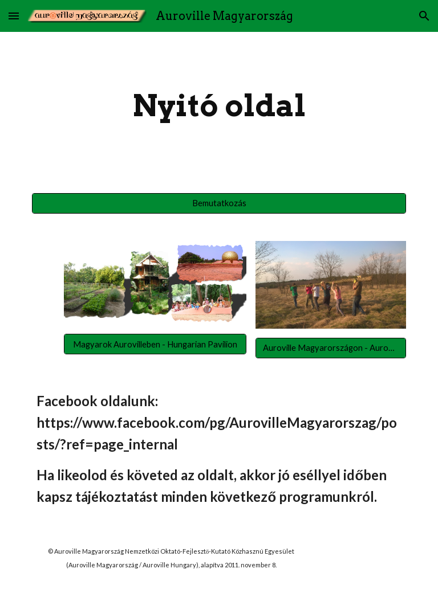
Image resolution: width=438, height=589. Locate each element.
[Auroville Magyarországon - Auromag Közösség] (330, 347)
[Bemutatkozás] (219, 203)
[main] (219, 105)
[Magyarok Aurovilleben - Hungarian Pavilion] (154, 344)
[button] (13, 15)
